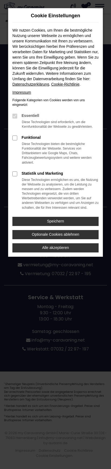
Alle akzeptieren (55, 247)
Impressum (21, 92)
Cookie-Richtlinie (65, 84)
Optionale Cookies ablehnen (55, 234)
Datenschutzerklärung (30, 84)
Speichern (55, 221)
